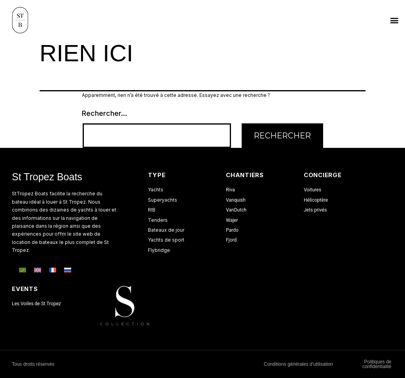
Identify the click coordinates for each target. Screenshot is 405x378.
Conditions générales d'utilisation (298, 364)
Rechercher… (104, 113)
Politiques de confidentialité (376, 364)
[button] (394, 20)
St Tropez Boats (47, 176)
